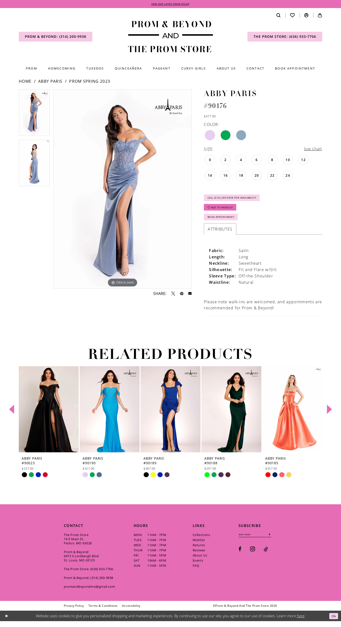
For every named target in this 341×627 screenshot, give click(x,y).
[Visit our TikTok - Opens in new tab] (266, 555)
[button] (306, 15)
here (300, 621)
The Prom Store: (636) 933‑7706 (88, 574)
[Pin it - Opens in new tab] (181, 294)
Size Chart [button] (312, 149)
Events (198, 566)
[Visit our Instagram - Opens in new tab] (252, 555)
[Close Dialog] (7, 621)
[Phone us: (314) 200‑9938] (55, 37)
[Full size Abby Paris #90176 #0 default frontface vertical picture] (122, 189)
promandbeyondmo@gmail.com (89, 592)
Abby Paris (50, 82)
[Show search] (278, 15)
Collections (201, 540)
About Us (200, 561)
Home (25, 82)
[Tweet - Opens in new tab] (173, 294)
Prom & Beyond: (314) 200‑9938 (88, 583)
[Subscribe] (275, 540)
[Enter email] (257, 540)
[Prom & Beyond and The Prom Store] (170, 37)
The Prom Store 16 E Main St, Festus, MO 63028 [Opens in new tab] (78, 544)
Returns (199, 550)
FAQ (196, 571)
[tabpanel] (34, 115)
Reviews (199, 556)
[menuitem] (55, 37)
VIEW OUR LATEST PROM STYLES (170, 4)
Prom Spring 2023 (89, 82)
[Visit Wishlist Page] (292, 15)
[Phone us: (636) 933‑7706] (284, 37)
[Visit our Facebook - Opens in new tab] (239, 555)
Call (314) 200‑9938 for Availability (237, 200)
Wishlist (199, 545)
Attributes (220, 234)
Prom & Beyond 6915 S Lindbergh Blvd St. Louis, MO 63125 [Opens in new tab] (81, 561)
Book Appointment (223, 222)
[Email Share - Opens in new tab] (190, 294)
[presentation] (49, 415)
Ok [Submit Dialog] (333, 621)
